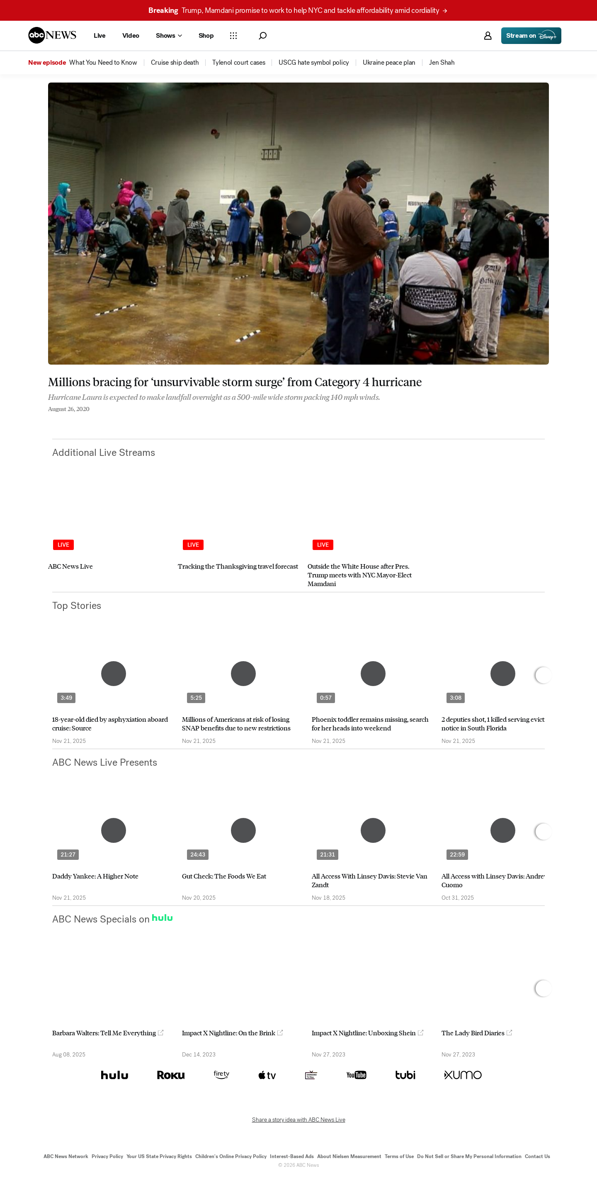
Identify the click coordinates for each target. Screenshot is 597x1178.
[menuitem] (103, 62)
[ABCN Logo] (52, 35)
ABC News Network (66, 1156)
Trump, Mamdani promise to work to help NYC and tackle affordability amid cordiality (297, 10)
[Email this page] (83, 420)
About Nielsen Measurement (349, 1156)
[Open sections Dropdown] (233, 36)
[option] (109, 537)
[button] (263, 36)
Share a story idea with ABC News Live (298, 1120)
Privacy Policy (107, 1156)
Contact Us (537, 1156)
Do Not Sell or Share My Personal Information (469, 1156)
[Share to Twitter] (66, 420)
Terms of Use (399, 1156)
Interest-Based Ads (292, 1156)
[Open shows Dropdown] (169, 35)
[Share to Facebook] (50, 420)
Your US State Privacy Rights (159, 1156)
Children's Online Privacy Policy (231, 1156)
